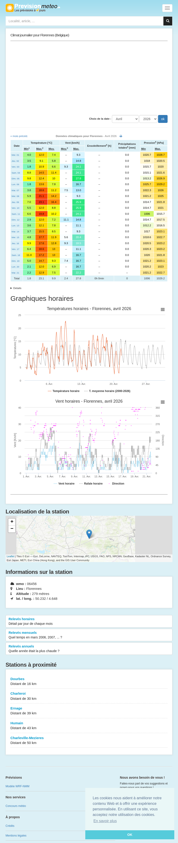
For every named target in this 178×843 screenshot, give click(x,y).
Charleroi (89, 696)
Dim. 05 (15, 178)
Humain (89, 726)
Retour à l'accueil (33, 7)
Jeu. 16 (15, 243)
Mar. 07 (15, 190)
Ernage (89, 711)
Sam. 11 (16, 214)
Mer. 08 (15, 196)
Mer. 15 (15, 237)
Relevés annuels (89, 648)
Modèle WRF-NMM (17, 786)
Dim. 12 (15, 219)
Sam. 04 (16, 172)
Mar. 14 (15, 231)
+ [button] (11, 522)
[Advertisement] (89, 78)
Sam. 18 (16, 255)
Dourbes (89, 681)
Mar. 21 (15, 272)
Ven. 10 (15, 208)
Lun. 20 (15, 266)
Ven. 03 (15, 166)
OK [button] (129, 835)
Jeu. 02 (15, 161)
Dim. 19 (15, 261)
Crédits (10, 825)
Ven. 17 (15, 249)
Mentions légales (16, 835)
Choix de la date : (100, 118)
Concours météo (16, 806)
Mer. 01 (15, 155)
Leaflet (10, 556)
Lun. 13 (15, 225)
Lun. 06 (15, 184)
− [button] (11, 529)
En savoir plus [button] (105, 821)
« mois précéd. (19, 136)
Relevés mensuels (89, 635)
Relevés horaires (89, 621)
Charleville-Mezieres (89, 740)
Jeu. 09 (15, 202)
